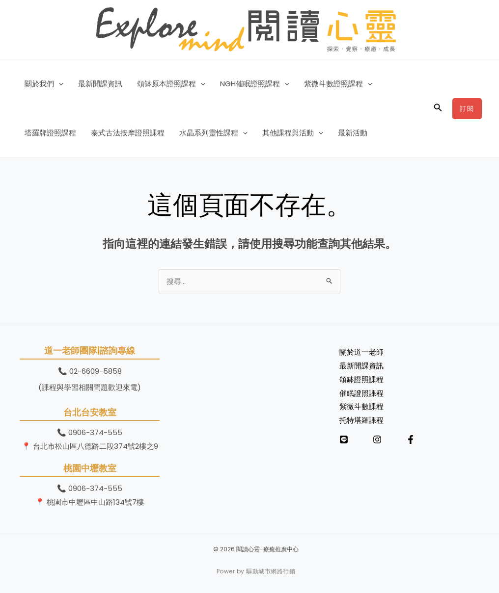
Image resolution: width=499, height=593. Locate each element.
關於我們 (44, 83)
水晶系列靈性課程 (213, 132)
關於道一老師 (361, 352)
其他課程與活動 (292, 132)
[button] (58, 83)
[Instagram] (377, 439)
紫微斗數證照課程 (338, 83)
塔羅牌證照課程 (50, 133)
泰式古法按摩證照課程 (128, 133)
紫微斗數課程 (361, 406)
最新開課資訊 (100, 83)
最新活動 (352, 133)
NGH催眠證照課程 (254, 83)
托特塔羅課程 (361, 420)
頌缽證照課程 (361, 379)
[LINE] (343, 439)
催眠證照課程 (361, 393)
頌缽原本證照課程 (171, 83)
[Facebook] (410, 439)
